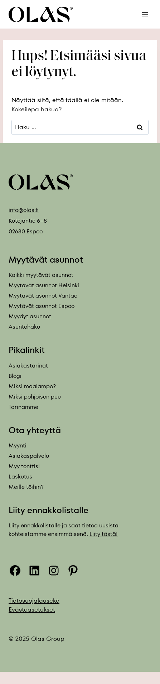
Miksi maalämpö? (32, 386)
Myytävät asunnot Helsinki (44, 285)
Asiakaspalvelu (29, 456)
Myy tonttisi (24, 466)
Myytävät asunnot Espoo (41, 306)
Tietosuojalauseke (34, 600)
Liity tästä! (103, 534)
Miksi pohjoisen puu (35, 396)
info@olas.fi (24, 210)
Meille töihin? (26, 487)
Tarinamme (23, 407)
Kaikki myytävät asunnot (41, 275)
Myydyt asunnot (30, 316)
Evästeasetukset (32, 609)
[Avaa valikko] (144, 14)
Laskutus (20, 476)
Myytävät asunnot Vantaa (43, 296)
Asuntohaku (24, 327)
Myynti (17, 445)
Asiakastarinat (28, 365)
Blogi (15, 376)
